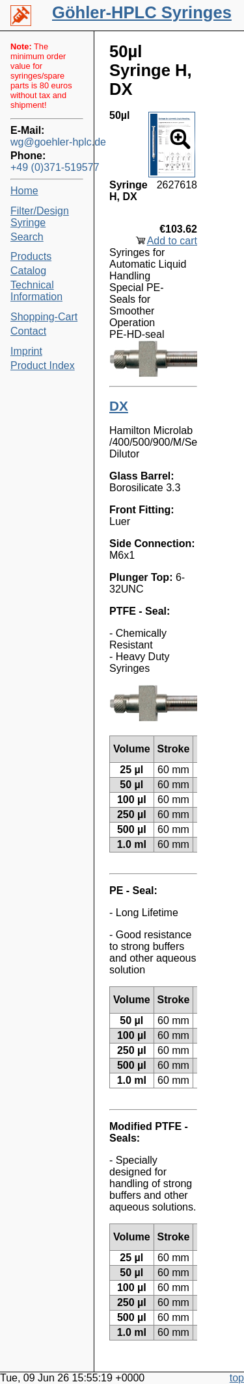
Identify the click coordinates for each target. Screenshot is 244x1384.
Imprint (26, 351)
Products (30, 256)
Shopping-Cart (43, 316)
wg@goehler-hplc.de (46, 141)
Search (27, 236)
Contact (28, 331)
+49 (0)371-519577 (46, 167)
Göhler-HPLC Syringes (142, 12)
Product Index (42, 365)
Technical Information (36, 290)
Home (24, 190)
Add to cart (172, 240)
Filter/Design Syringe (39, 216)
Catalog (28, 270)
